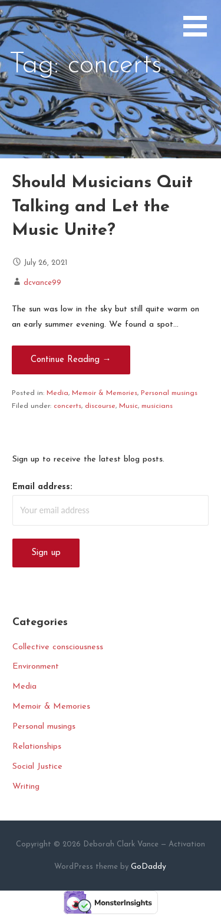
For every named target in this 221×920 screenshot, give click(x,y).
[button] (202, 33)
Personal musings (169, 393)
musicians (157, 406)
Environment (35, 666)
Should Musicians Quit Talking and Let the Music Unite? (102, 206)
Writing (25, 786)
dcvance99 (42, 283)
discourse (100, 406)
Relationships (36, 746)
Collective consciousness (57, 647)
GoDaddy (148, 866)
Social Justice (37, 766)
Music (128, 406)
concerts (67, 406)
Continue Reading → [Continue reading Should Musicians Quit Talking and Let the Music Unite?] (71, 360)
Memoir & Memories (104, 393)
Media (57, 393)
